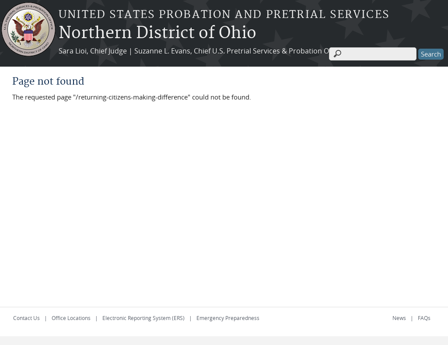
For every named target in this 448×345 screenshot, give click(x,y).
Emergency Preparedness (227, 317)
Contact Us (26, 317)
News (399, 317)
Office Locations (71, 317)
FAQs (424, 317)
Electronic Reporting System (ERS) (143, 317)
